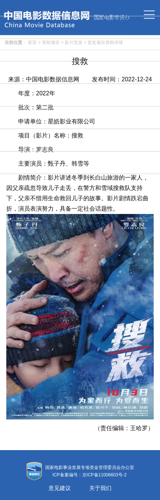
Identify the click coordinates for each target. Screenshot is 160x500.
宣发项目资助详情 (105, 42)
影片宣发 (74, 42)
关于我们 (100, 488)
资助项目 (51, 42)
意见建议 (60, 488)
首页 (32, 42)
